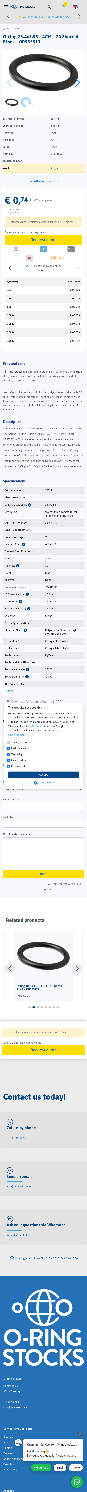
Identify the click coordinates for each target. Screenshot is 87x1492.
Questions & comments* (17, 834)
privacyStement (33, 726)
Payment (8, 1453)
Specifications (14, 481)
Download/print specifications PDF (33, 702)
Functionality (18, 760)
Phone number (11, 799)
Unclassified (18, 766)
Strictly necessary (21, 742)
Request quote (44, 239)
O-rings (9, 690)
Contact (8, 1447)
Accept (43, 774)
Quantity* (8, 816)
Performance (18, 748)
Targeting (17, 754)
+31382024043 (11, 1402)
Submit (44, 874)
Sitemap (8, 1437)
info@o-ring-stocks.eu (19, 1186)
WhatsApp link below (19, 1235)
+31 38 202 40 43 (16, 1137)
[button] (75, 7)
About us (8, 1442)
